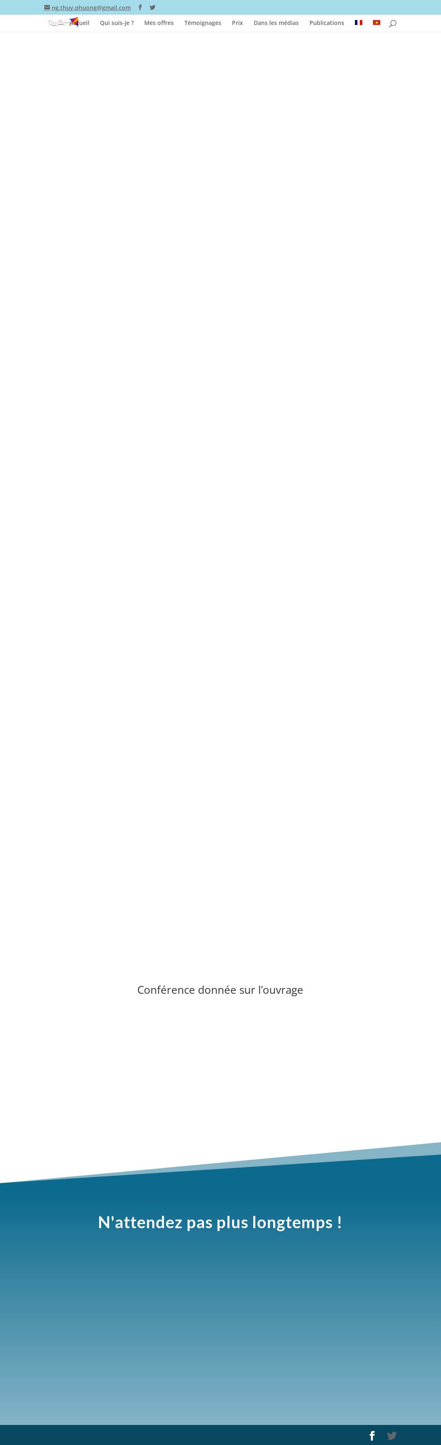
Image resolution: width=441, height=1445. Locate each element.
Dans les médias (276, 21)
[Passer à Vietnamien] (376, 24)
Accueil (79, 21)
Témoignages (202, 21)
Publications (326, 21)
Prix (237, 21)
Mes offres (159, 21)
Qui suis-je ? (117, 21)
